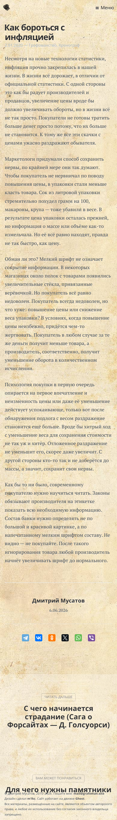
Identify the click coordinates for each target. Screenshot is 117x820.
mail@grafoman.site (89, 793)
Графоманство (43, 45)
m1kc (31, 798)
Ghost (80, 798)
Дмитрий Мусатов (58, 600)
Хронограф (69, 45)
